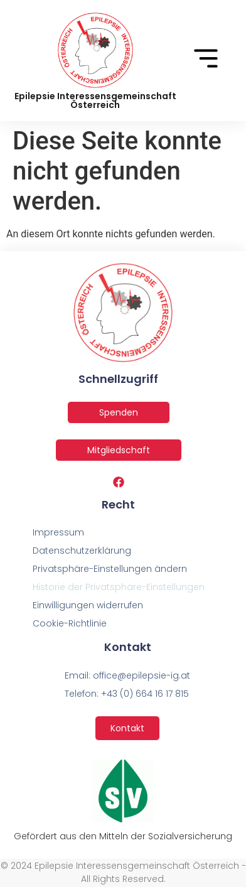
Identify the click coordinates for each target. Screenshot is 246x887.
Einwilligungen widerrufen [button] (88, 605)
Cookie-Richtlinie (70, 623)
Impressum (58, 532)
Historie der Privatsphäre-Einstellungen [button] (119, 587)
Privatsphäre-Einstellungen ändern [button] (110, 568)
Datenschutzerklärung (82, 550)
